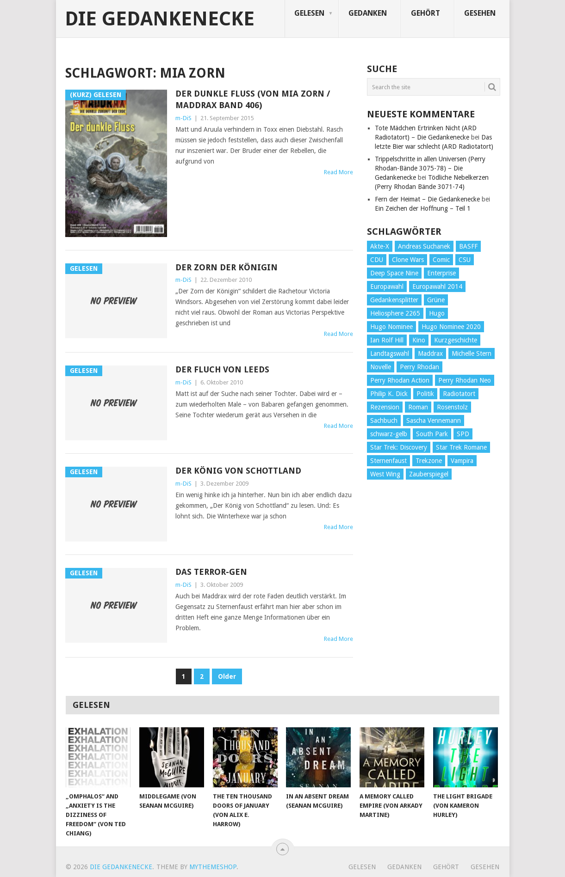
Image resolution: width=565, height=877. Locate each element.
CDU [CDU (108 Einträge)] (376, 259)
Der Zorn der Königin (226, 267)
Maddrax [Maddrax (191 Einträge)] (430, 353)
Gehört (425, 13)
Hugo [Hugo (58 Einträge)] (437, 313)
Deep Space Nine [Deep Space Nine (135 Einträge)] (394, 273)
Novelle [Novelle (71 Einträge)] (380, 367)
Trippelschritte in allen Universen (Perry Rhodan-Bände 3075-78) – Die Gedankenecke (430, 168)
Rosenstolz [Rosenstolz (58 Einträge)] (452, 407)
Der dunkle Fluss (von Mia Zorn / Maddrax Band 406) (252, 99)
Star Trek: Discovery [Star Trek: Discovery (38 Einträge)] (398, 447)
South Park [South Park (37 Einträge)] (432, 434)
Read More (338, 172)
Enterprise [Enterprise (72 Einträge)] (441, 273)
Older (227, 676)
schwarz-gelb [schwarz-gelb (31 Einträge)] (388, 434)
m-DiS (183, 118)
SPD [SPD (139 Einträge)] (463, 434)
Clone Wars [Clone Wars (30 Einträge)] (408, 259)
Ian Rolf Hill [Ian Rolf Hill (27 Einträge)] (387, 340)
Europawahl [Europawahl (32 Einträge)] (387, 286)
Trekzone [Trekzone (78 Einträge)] (429, 460)
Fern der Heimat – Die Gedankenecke (427, 199)
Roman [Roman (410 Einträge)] (418, 407)
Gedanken (367, 13)
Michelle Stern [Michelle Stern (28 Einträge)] (471, 353)
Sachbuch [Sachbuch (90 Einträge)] (383, 420)
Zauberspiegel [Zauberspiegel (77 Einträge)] (428, 474)
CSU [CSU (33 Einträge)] (465, 259)
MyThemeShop (212, 867)
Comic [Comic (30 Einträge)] (441, 259)
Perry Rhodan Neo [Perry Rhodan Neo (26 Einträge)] (464, 380)
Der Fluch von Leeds (222, 369)
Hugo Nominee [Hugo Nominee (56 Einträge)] (391, 326)
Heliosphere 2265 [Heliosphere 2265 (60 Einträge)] (395, 313)
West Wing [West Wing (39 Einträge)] (385, 474)
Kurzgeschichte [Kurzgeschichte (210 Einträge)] (455, 340)
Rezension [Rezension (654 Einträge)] (384, 407)
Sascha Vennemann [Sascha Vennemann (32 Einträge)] (433, 420)
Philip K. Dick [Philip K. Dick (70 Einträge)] (389, 393)
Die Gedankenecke (160, 19)
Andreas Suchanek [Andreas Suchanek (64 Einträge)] (424, 246)
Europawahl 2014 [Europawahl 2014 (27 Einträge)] (437, 286)
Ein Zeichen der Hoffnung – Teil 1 (423, 208)
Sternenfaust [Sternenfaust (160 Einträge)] (388, 460)
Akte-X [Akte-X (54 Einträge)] (379, 246)
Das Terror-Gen (211, 572)
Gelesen (309, 13)
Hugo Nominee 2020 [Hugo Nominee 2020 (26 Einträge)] (451, 326)
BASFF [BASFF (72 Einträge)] (468, 246)
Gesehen (480, 13)
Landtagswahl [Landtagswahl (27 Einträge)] (389, 353)
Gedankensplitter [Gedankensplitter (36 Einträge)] (394, 300)
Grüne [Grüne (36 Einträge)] (436, 300)
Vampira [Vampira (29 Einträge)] (462, 460)
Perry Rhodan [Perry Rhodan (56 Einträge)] (419, 367)
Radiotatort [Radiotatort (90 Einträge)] (459, 393)
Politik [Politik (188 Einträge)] (425, 393)
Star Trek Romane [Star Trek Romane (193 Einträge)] (461, 447)
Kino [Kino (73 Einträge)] (418, 340)
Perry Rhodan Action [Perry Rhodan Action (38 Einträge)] (399, 380)
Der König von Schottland (238, 470)
